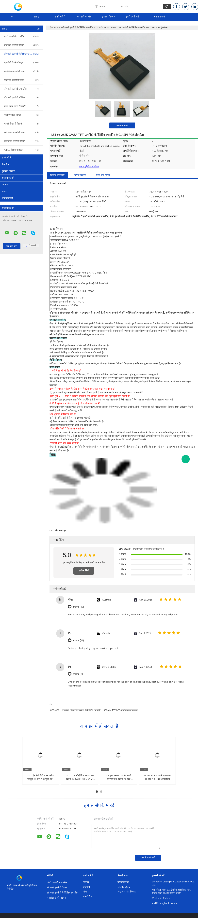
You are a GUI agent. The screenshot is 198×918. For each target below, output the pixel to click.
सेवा (85, 892)
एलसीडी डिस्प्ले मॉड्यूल (21, 62)
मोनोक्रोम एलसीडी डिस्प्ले (21, 141)
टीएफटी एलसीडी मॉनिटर (21, 97)
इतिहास (86, 887)
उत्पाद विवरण (80, 175)
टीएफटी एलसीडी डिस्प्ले (21, 45)
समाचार (5, 185)
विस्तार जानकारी (57, 175)
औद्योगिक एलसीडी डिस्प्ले (21, 132)
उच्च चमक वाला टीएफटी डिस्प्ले (21, 106)
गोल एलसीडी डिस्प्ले (21, 115)
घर (12, 17)
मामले (4, 191)
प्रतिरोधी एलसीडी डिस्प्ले (21, 80)
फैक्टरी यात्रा (7, 164)
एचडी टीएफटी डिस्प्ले (21, 123)
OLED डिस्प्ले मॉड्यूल (21, 150)
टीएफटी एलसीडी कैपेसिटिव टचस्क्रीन (21, 54)
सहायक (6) (78, 674)
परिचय (86, 882)
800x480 (54, 710)
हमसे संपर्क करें (132, 17)
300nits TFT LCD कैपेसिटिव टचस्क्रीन (120, 710)
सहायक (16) (78, 607)
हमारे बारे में (60, 17)
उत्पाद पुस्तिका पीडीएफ (89, 166)
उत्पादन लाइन (123, 882)
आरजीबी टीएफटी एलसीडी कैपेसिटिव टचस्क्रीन (81, 710)
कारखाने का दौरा (84, 17)
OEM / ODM (124, 887)
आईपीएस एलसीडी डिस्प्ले (21, 71)
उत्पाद (36, 17)
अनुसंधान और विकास (126, 892)
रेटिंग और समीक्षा (103, 175)
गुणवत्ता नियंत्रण (108, 17)
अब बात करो (159, 17)
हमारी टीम (87, 896)
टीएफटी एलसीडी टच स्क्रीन (21, 89)
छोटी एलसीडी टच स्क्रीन (21, 36)
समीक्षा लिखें (84, 571)
